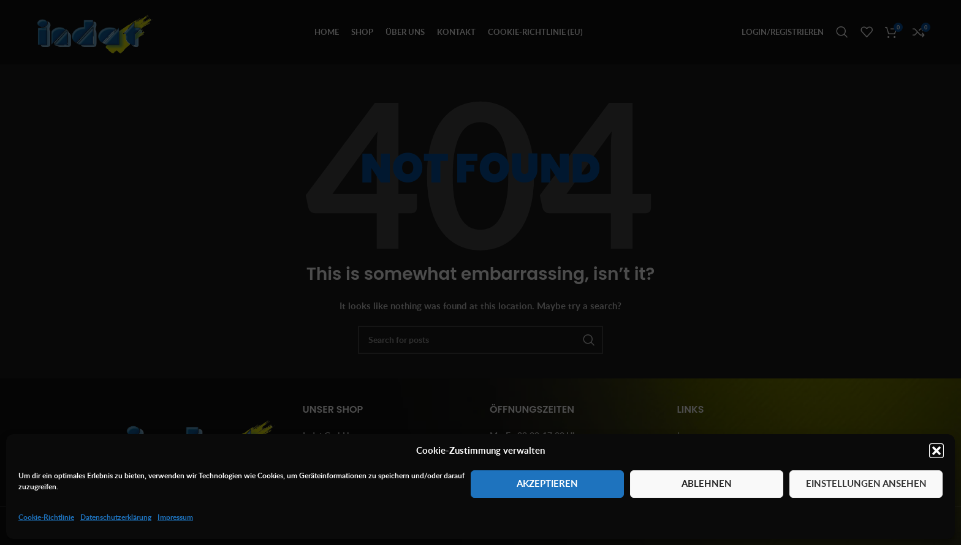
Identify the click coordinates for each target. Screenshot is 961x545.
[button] (936, 451)
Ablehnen (707, 483)
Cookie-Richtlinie (46, 517)
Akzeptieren (547, 483)
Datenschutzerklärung (115, 517)
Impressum (175, 517)
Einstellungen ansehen (866, 483)
